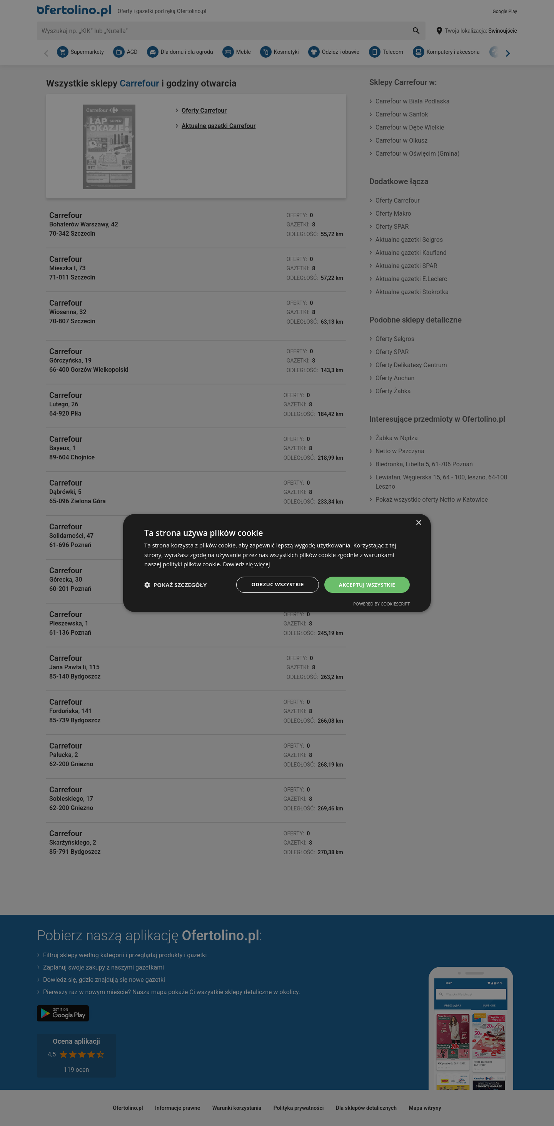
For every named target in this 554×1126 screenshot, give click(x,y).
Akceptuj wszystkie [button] (365, 584)
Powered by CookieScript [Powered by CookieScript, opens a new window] (381, 604)
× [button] (418, 522)
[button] (175, 584)
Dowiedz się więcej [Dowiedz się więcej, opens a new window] (248, 563)
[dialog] (277, 562)
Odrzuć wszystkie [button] (273, 584)
